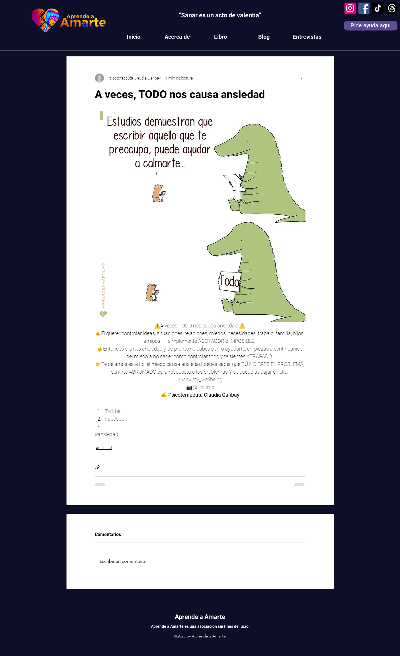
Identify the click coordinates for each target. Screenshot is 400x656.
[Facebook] (364, 8)
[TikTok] (377, 8)
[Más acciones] (302, 78)
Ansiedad (104, 447)
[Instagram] (350, 8)
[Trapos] (391, 8)
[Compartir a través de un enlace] (97, 467)
